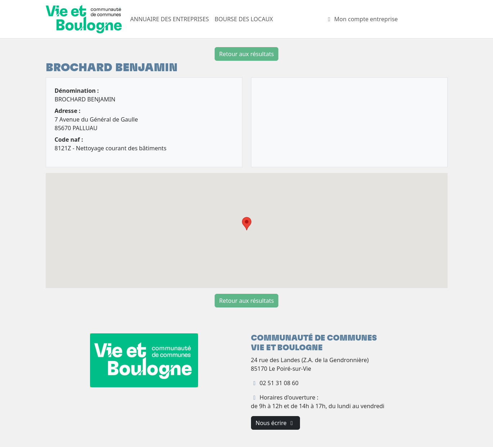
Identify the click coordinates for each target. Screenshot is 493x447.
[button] (246, 224)
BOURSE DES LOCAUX (244, 19)
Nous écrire (275, 423)
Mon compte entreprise (362, 19)
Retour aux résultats (246, 54)
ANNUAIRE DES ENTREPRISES (169, 19)
